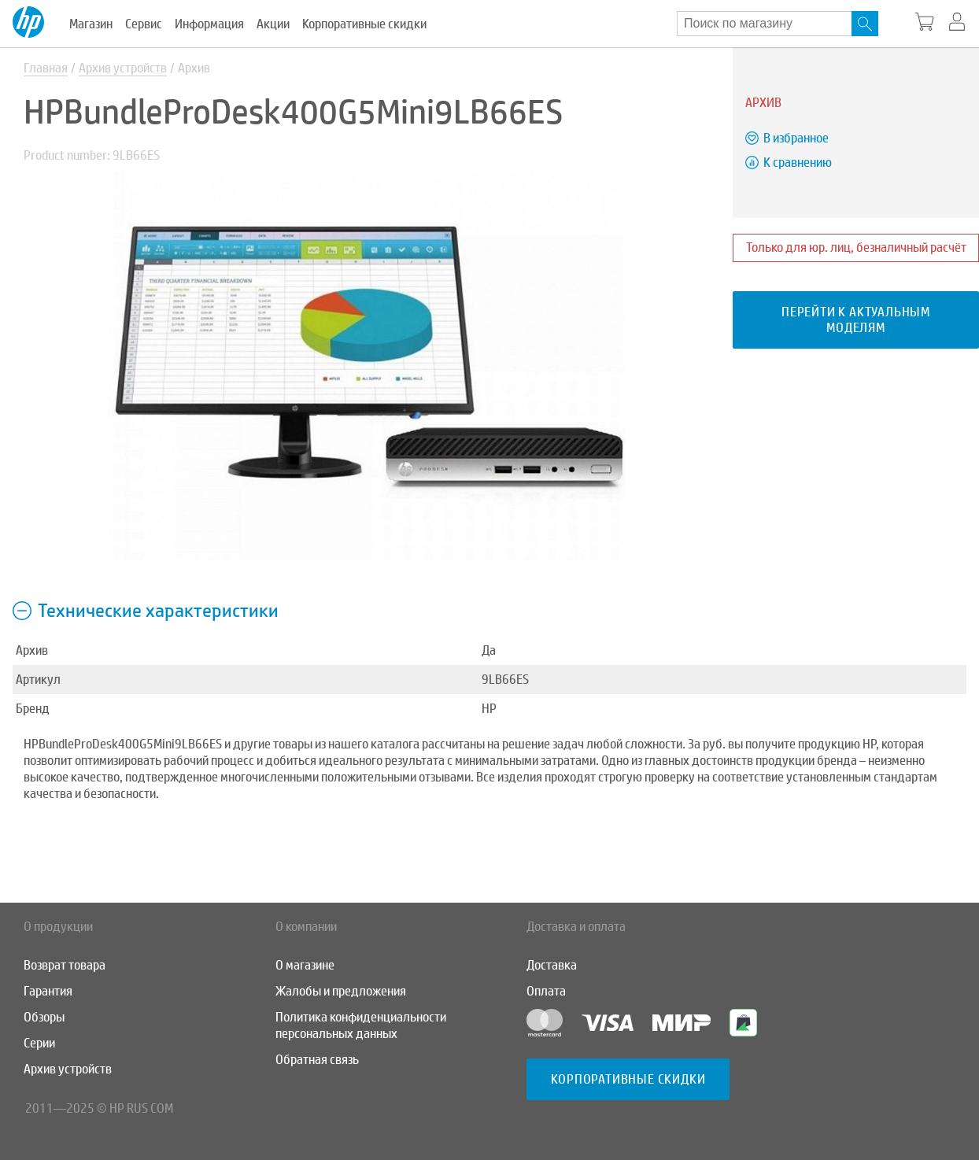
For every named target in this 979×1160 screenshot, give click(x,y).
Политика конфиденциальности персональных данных (360, 1025)
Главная (46, 68)
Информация (209, 24)
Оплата (546, 991)
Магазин (91, 24)
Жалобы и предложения (340, 991)
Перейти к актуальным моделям (855, 319)
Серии (39, 1043)
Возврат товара (64, 965)
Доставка (551, 965)
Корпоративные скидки (364, 24)
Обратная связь (317, 1059)
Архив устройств (123, 68)
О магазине (304, 965)
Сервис (143, 24)
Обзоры (44, 1017)
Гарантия (48, 991)
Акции (273, 24)
